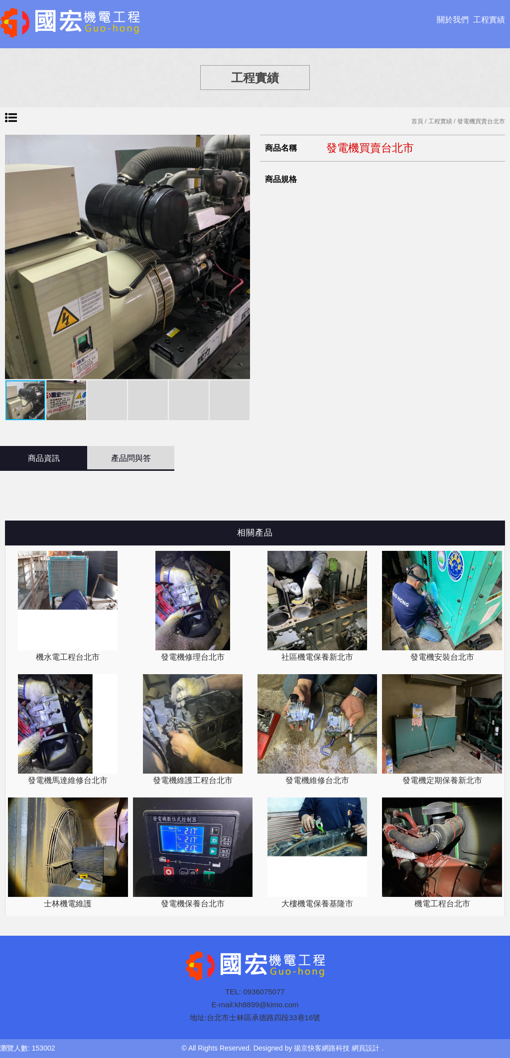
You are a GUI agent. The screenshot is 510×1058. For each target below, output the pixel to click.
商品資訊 (44, 458)
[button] (241, 257)
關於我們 (453, 19)
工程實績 (489, 19)
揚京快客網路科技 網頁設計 (337, 1048)
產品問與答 (131, 458)
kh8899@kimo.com (267, 1004)
